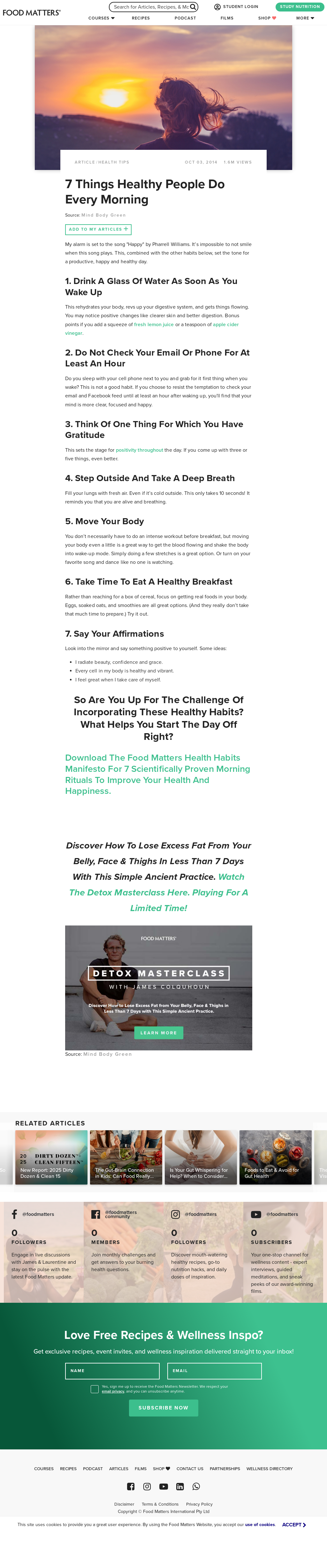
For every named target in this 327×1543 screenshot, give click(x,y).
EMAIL (180, 1370)
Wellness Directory (270, 1468)
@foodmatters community (121, 1214)
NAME (78, 1370)
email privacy (113, 1391)
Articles (118, 1468)
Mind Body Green (104, 215)
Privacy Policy (199, 1504)
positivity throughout (140, 450)
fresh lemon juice (154, 324)
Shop (267, 18)
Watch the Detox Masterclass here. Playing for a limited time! (158, 892)
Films (227, 18)
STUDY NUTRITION (300, 6)
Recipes (141, 18)
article (85, 162)
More (302, 18)
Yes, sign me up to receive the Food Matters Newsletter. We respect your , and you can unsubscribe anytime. (165, 1388)
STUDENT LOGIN (235, 7)
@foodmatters (38, 1214)
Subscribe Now (164, 1408)
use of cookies (260, 1524)
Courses (99, 18)
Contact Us (190, 1468)
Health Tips (114, 162)
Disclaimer (124, 1504)
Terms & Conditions (160, 1504)
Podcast (185, 18)
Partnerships (225, 1468)
